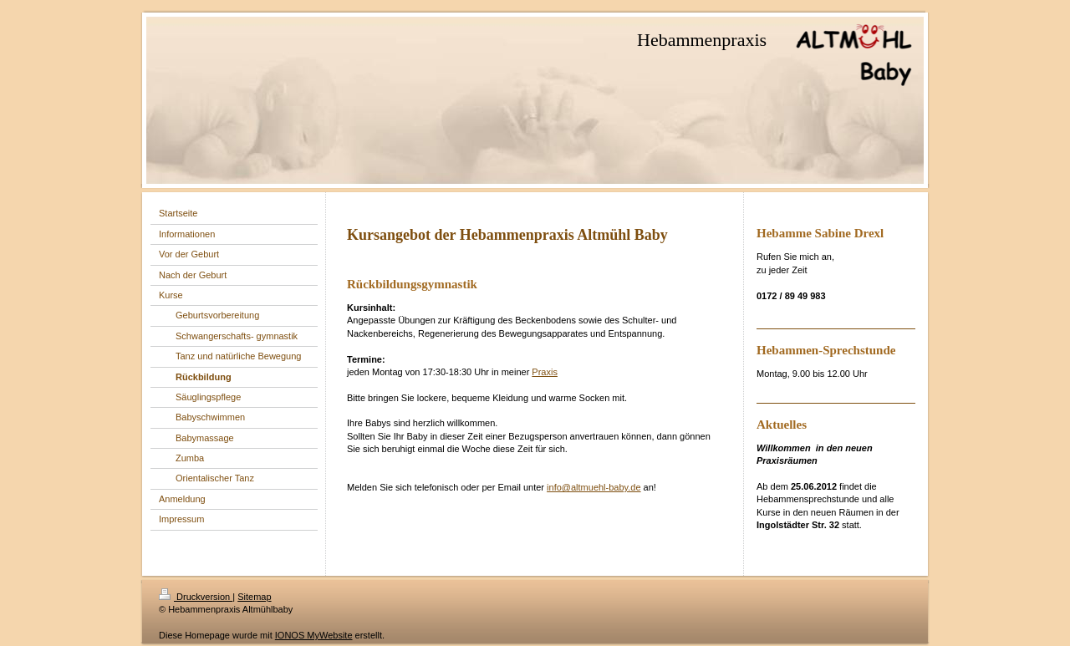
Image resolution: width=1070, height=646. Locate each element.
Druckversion (195, 597)
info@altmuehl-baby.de (593, 487)
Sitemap (254, 597)
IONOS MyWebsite (314, 635)
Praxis (545, 372)
